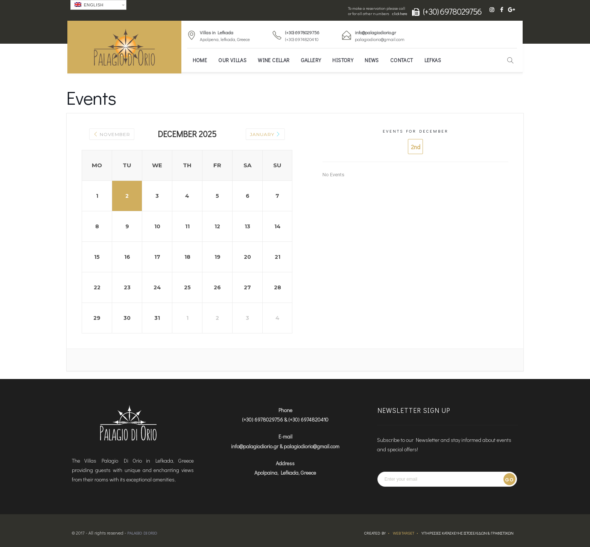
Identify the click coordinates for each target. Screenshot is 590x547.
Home (200, 60)
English (89, 4)
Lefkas (432, 60)
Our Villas (232, 60)
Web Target (403, 533)
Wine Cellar (273, 60)
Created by (375, 533)
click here (399, 13)
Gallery (311, 60)
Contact (401, 60)
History (342, 60)
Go (509, 480)
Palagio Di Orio (142, 533)
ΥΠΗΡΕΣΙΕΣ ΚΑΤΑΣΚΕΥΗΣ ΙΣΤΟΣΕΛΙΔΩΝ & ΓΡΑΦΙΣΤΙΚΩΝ (467, 533)
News (372, 60)
